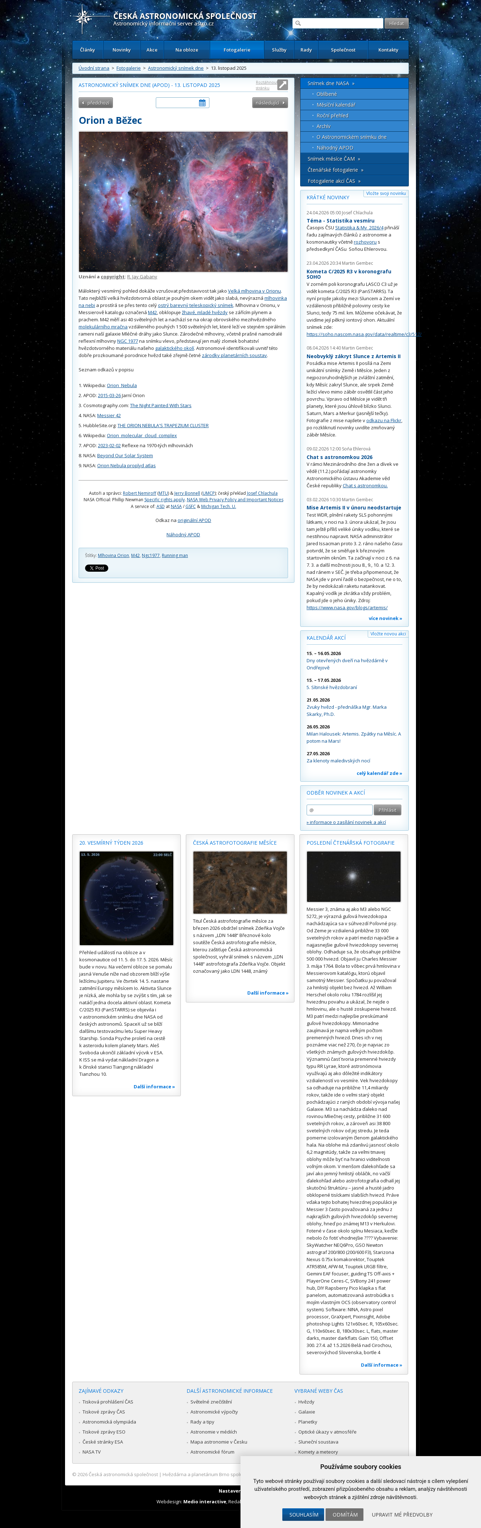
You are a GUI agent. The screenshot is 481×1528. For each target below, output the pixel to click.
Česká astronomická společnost (123, 1474)
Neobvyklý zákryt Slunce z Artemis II (354, 356)
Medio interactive (204, 1501)
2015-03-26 (109, 395)
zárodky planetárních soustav (234, 355)
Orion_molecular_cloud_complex (142, 435)
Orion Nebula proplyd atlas (126, 465)
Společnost (343, 50)
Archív (324, 126)
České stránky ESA (103, 1442)
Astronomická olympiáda (109, 1422)
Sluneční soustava (318, 1442)
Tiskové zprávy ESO (104, 1432)
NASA (176, 506)
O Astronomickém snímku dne (352, 136)
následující (267, 102)
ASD (161, 506)
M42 (152, 312)
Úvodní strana (94, 68)
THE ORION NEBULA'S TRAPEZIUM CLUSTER (163, 425)
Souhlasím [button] (303, 1514)
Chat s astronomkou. (365, 485)
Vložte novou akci (388, 634)
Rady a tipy (202, 1422)
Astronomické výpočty (214, 1412)
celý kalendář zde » (379, 773)
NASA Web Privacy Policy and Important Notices (235, 500)
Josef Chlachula (262, 493)
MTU (163, 493)
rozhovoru (365, 242)
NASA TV (92, 1452)
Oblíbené (327, 94)
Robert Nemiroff (139, 493)
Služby (279, 50)
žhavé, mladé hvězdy (205, 312)
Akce (152, 50)
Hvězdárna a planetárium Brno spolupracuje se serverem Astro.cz (234, 1474)
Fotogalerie (237, 50)
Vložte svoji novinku (386, 193)
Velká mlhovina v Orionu (254, 291)
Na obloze (186, 50)
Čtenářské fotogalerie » (335, 169)
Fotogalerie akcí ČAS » (334, 180)
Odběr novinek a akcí (336, 792)
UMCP (209, 493)
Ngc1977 (151, 555)
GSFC (190, 506)
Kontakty (388, 50)
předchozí (98, 102)
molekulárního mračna (103, 326)
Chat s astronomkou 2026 (339, 457)
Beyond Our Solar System (125, 455)
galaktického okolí (174, 348)
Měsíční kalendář (336, 104)
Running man (175, 555)
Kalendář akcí (326, 637)
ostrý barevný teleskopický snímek (195, 305)
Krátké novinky (328, 197)
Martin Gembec (357, 263)
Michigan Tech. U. (218, 506)
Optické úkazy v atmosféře (327, 1432)
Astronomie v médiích (213, 1432)
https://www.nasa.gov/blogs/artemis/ (347, 607)
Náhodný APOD (183, 534)
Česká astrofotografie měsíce (235, 842)
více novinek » (385, 618)
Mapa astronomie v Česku (218, 1442)
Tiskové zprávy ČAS (104, 1412)
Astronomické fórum (212, 1452)
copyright (113, 276)
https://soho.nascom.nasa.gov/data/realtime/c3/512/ (364, 334)
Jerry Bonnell (187, 493)
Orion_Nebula (122, 385)
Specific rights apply (164, 500)
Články (87, 50)
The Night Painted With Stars (161, 405)
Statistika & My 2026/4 (359, 227)
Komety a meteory (318, 1452)
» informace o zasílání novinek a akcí (346, 822)
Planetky (307, 1422)
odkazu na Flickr (383, 420)
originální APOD (194, 520)
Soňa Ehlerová (356, 449)
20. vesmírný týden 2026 (111, 842)
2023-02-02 (109, 445)
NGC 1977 (127, 341)
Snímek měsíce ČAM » (334, 158)
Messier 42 (109, 415)
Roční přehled (332, 115)
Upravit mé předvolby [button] (402, 1514)
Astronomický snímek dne (176, 68)
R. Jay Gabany (142, 276)
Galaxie (306, 1412)
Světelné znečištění (211, 1401)
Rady (306, 50)
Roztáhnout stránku (267, 85)
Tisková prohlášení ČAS (108, 1401)
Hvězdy (306, 1401)
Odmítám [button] (345, 1514)
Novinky (122, 50)
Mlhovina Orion (113, 555)
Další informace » (154, 1086)
